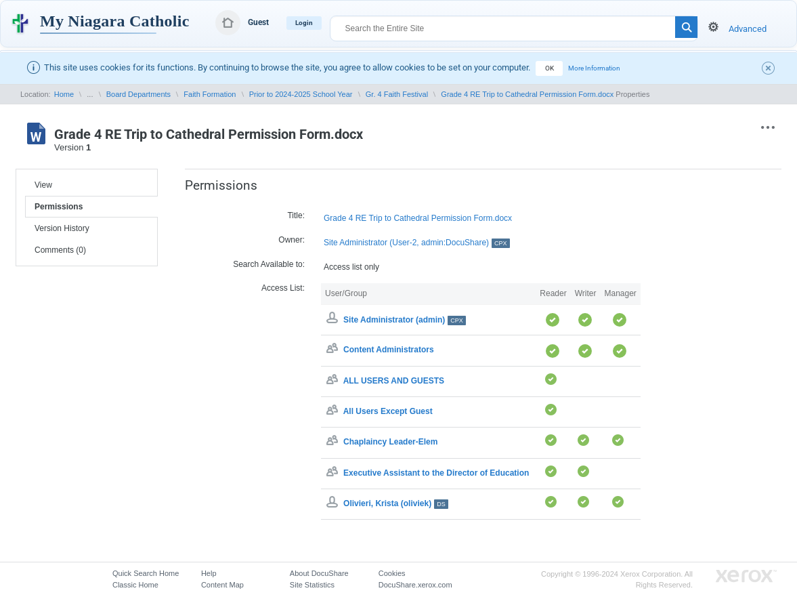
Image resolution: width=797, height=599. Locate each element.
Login (304, 22)
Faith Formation (210, 94)
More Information (594, 68)
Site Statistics (312, 585)
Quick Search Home (145, 573)
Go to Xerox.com (746, 576)
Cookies (392, 573)
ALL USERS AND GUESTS (393, 381)
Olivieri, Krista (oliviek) (395, 503)
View (43, 185)
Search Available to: (269, 264)
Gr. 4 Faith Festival (397, 94)
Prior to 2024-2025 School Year (301, 94)
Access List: (283, 288)
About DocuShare (319, 573)
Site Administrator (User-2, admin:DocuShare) (417, 243)
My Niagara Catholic (115, 21)
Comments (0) (60, 250)
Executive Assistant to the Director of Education (436, 473)
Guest (258, 22)
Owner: (291, 240)
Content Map (222, 585)
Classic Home (135, 585)
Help (209, 573)
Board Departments (138, 94)
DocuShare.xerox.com (415, 585)
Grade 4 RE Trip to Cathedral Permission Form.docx (527, 94)
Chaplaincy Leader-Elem (390, 442)
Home (64, 94)
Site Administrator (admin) (404, 320)
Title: (296, 215)
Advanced (748, 29)
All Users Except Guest (388, 411)
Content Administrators (388, 350)
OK (549, 68)
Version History (62, 228)
